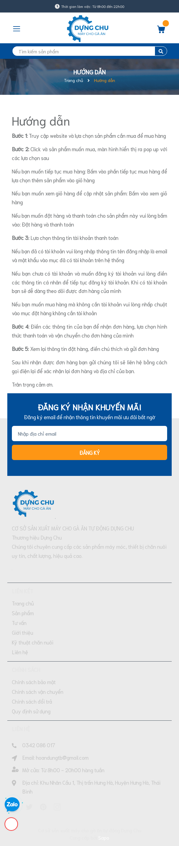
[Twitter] (29, 807)
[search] (89, 51)
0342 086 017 (38, 744)
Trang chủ (23, 603)
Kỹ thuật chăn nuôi (32, 642)
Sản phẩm (23, 612)
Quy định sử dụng (31, 711)
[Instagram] (57, 807)
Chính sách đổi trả (32, 701)
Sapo (103, 837)
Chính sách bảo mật (34, 681)
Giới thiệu (22, 632)
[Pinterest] (43, 807)
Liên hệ (20, 651)
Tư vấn (19, 622)
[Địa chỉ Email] (89, 433)
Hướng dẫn (41, 120)
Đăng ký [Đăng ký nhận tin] (89, 452)
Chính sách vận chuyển (37, 691)
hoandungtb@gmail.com (62, 757)
